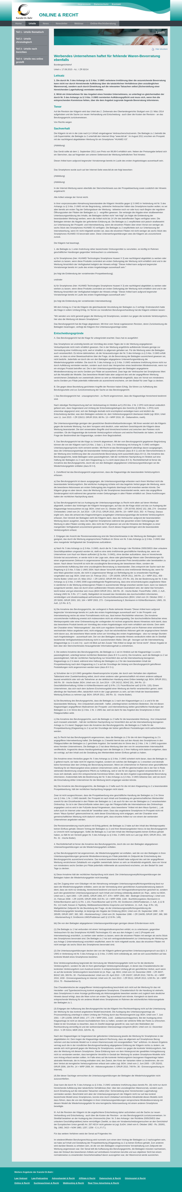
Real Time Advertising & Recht (103, 1183)
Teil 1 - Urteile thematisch (30, 32)
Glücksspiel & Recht (135, 1178)
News (46, 23)
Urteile (32, 23)
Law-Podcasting (39, 1178)
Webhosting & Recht (73, 1183)
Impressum (84, 4)
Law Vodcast (20, 1178)
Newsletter (61, 23)
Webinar (78, 23)
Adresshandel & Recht (63, 1178)
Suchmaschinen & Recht (46, 1183)
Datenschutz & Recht (110, 1178)
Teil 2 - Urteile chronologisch (24, 40)
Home (18, 23)
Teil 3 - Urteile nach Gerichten (26, 50)
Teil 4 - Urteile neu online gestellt (29, 60)
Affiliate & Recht (87, 1178)
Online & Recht (22, 1183)
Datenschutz (101, 4)
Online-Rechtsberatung (103, 23)
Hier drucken (160, 49)
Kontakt (116, 4)
